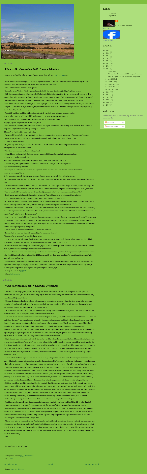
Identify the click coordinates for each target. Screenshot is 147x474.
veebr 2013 (112, 87)
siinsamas (112, 13)
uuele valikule (60, 75)
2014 (108, 66)
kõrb (11, 459)
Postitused (109, 122)
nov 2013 (111, 71)
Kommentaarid (111, 127)
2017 (108, 58)
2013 (108, 69)
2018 (108, 56)
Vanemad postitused (91, 464)
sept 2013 (111, 79)
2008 (108, 102)
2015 (108, 63)
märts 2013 (112, 84)
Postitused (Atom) (17, 469)
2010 (108, 97)
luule (12, 274)
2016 (108, 61)
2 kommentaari (28, 271)
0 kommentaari (28, 456)
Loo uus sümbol (108, 40)
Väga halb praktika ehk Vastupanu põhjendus (31, 285)
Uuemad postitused (10, 464)
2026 (108, 50)
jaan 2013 (112, 89)
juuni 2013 (112, 82)
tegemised (112, 16)
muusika (17, 274)
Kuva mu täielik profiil (123, 25)
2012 (108, 92)
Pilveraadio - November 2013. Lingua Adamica (32, 69)
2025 (108, 53)
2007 (108, 105)
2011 (108, 95)
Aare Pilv (106, 29)
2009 (108, 100)
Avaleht (51, 464)
